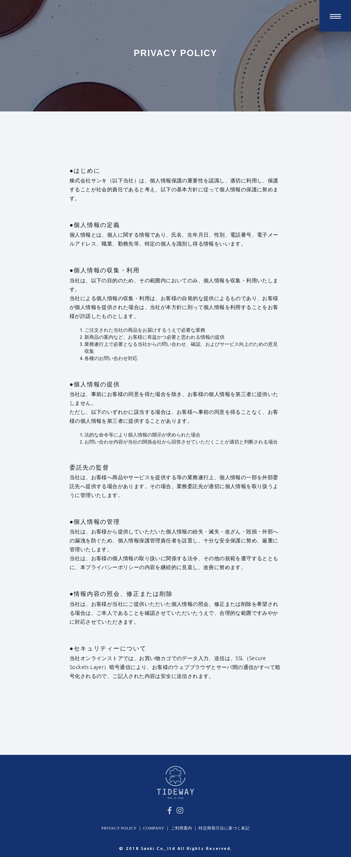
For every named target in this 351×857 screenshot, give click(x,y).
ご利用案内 (181, 828)
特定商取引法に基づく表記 (224, 828)
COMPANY (153, 828)
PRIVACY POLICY (119, 828)
